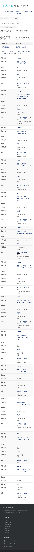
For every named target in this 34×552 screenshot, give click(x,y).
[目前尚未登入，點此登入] (22, 11)
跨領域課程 (7, 526)
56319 (18, 493)
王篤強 (18, 382)
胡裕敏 (18, 278)
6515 (19, 466)
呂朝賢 (18, 451)
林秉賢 (18, 349)
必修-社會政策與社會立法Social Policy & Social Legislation (23, 337)
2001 (19, 193)
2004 (19, 227)
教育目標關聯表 (6, 47)
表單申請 (7, 528)
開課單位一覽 (8, 522)
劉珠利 (18, 484)
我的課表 (7, 11)
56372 (18, 391)
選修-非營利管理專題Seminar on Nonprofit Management (23, 439)
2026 (19, 399)
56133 (18, 83)
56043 (18, 220)
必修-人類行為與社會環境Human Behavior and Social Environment (23, 96)
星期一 (9, 51)
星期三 (18, 51)
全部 (5, 53)
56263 (18, 252)
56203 (18, 185)
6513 (19, 433)
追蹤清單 (12, 11)
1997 (19, 160)
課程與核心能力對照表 (21, 47)
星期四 (23, 51)
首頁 (6, 520)
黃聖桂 (18, 74)
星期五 (28, 51)
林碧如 (18, 109)
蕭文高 (18, 176)
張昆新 (18, 313)
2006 (19, 297)
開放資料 (7, 530)
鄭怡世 (18, 211)
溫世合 (18, 243)
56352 (18, 424)
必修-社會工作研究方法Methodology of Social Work (23, 198)
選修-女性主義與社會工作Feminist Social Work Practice (23, 472)
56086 (18, 358)
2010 (19, 366)
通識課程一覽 (8, 524)
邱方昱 (18, 415)
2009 (19, 331)
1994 (19, 127)
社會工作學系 (23, 83)
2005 (19, 262)
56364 (18, 118)
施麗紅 (18, 143)
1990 (19, 58)
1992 (19, 91)
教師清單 (7, 532)
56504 (18, 460)
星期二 (14, 51)
